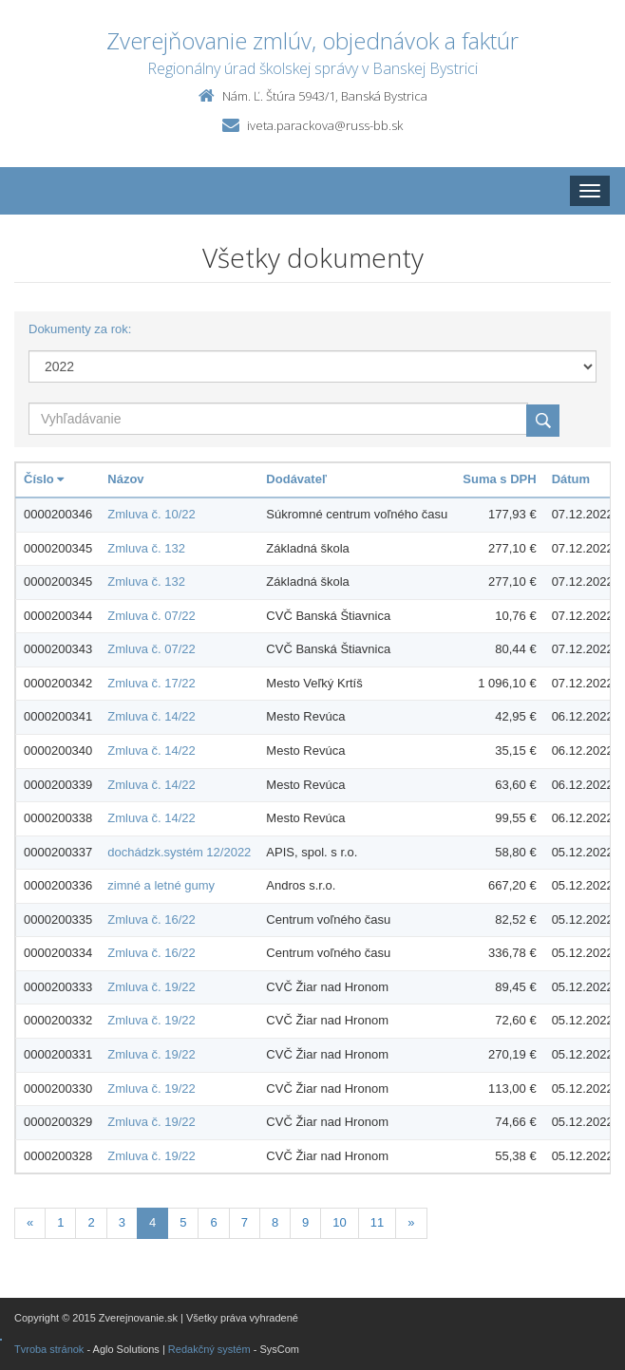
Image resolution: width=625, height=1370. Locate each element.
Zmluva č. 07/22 (151, 616)
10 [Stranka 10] (339, 1222)
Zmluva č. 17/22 (151, 683)
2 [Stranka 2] (90, 1222)
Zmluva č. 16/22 (151, 919)
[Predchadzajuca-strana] (30, 1223)
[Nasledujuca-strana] (410, 1223)
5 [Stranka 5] (183, 1222)
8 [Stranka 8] (275, 1222)
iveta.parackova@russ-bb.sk (325, 125)
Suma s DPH (499, 479)
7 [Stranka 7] (244, 1222)
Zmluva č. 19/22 (151, 987)
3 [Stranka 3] (122, 1222)
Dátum (571, 479)
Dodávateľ (296, 479)
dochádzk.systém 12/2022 (179, 852)
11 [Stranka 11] (377, 1222)
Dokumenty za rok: (79, 329)
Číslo (44, 479)
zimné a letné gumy (161, 885)
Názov (125, 479)
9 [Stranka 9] (305, 1222)
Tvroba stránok (49, 1349)
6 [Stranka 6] (213, 1222)
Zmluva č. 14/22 (151, 716)
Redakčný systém (209, 1349)
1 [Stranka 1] (60, 1222)
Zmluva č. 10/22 (151, 514)
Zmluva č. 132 (146, 548)
